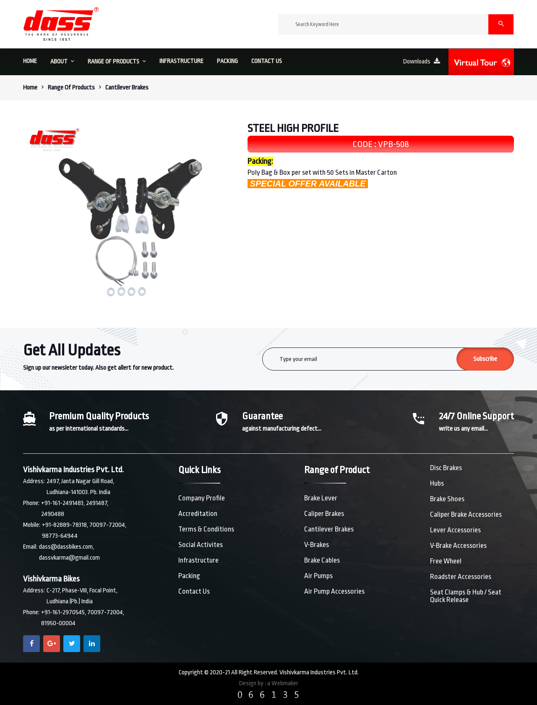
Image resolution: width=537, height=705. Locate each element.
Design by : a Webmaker (268, 683)
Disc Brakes (446, 468)
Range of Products (117, 61)
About (62, 61)
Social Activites (200, 545)
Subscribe (485, 359)
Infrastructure (181, 61)
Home (30, 87)
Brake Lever (320, 498)
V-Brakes (316, 545)
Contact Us (194, 591)
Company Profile (201, 498)
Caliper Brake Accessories (466, 514)
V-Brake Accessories (458, 546)
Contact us (266, 61)
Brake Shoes (447, 499)
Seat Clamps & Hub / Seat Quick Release (465, 596)
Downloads (421, 61)
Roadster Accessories (460, 577)
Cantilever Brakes (329, 529)
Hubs (437, 483)
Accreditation (197, 514)
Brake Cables (322, 560)
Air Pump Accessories (334, 591)
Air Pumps (318, 576)
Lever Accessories (455, 530)
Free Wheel (445, 561)
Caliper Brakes (324, 514)
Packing (227, 61)
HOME (30, 61)
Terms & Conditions (206, 529)
